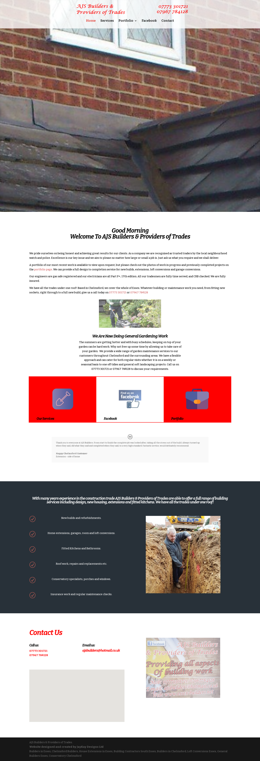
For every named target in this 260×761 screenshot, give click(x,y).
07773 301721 (117, 292)
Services (107, 21)
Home (91, 21)
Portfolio (126, 21)
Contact (167, 21)
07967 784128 (139, 292)
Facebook (149, 21)
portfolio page (43, 269)
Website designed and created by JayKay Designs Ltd (66, 746)
